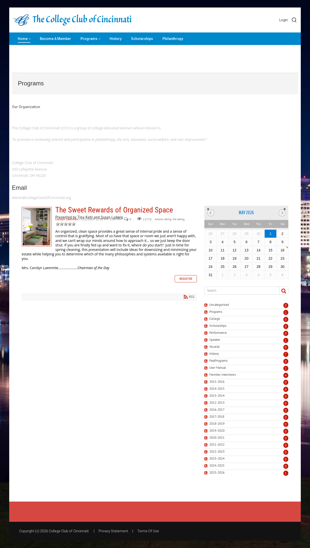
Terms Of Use (148, 531)
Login (283, 20)
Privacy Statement (113, 531)
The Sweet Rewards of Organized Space (36, 226)
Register (185, 279)
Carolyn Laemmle (66, 219)
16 (283, 250)
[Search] (240, 290)
